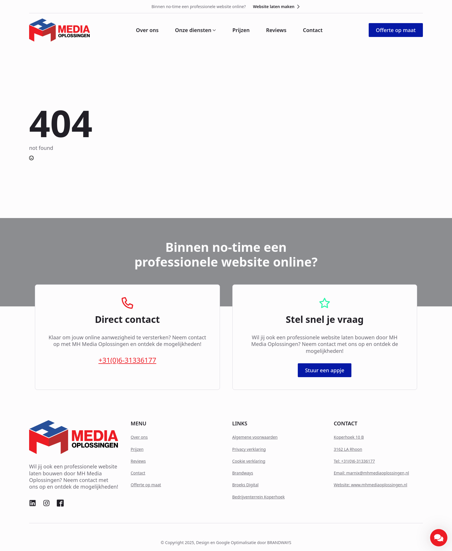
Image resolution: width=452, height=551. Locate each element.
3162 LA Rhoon (348, 449)
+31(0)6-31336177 (127, 360)
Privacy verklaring (249, 449)
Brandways (242, 473)
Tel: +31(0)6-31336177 (354, 461)
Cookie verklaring (248, 461)
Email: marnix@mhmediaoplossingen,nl (371, 473)
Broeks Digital (245, 484)
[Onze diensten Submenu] (213, 30)
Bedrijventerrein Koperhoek (258, 497)
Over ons (147, 30)
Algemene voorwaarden (255, 437)
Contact (313, 30)
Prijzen (241, 30)
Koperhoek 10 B (349, 437)
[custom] (32, 503)
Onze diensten (193, 30)
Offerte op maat (146, 484)
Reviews (276, 30)
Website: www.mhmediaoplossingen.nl (370, 484)
